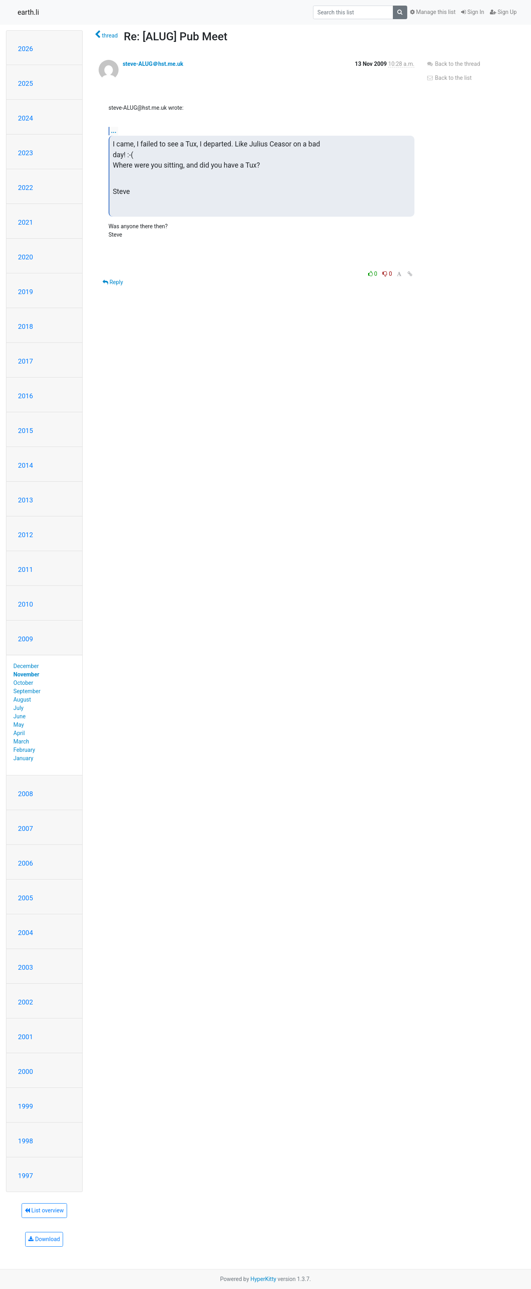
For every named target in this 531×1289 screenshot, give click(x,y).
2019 (25, 292)
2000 (25, 1071)
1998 (25, 1141)
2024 (25, 118)
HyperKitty (263, 1279)
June (20, 716)
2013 (25, 500)
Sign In (472, 12)
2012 (25, 535)
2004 (25, 933)
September (27, 691)
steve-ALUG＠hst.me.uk (153, 64)
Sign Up (503, 12)
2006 (25, 863)
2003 (25, 967)
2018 (25, 326)
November (27, 674)
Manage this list (433, 12)
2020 (25, 257)
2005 (25, 898)
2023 (25, 153)
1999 (25, 1106)
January (24, 758)
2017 (25, 361)
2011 (25, 569)
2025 (25, 83)
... (114, 130)
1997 (25, 1176)
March (22, 741)
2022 (25, 188)
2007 (25, 828)
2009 (25, 639)
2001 (25, 1037)
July (19, 708)
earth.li (28, 12)
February (24, 750)
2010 (25, 604)
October (23, 683)
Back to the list (449, 78)
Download (44, 1239)
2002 (25, 1002)
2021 (25, 222)
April (19, 733)
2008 (25, 794)
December (26, 666)
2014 (25, 465)
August (22, 699)
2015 (25, 431)
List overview (44, 1210)
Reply (113, 282)
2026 (25, 49)
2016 (25, 396)
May (19, 725)
